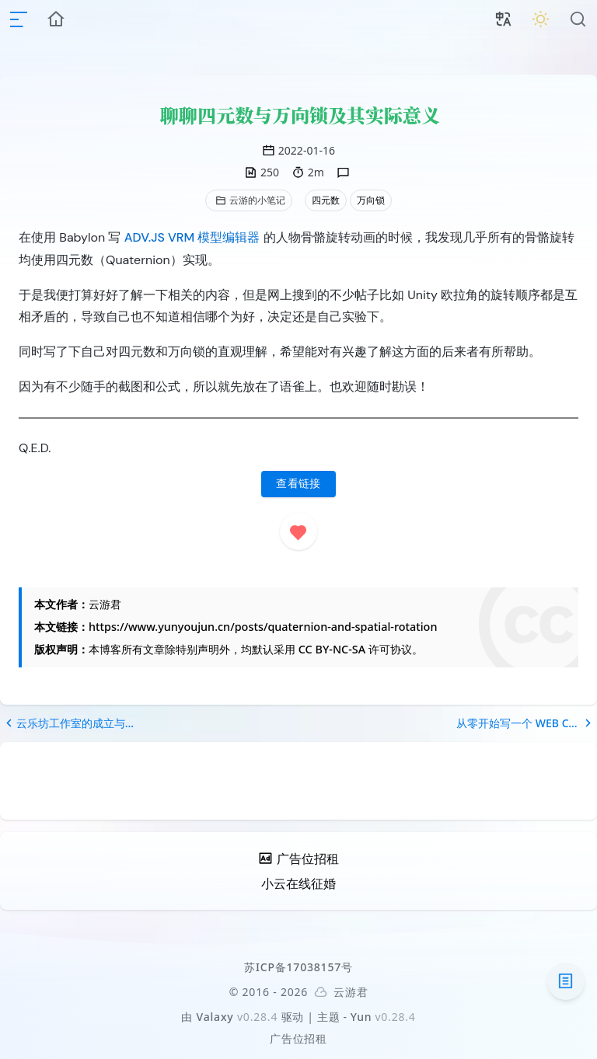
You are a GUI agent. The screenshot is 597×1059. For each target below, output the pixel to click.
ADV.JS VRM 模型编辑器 (192, 237)
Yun (361, 1016)
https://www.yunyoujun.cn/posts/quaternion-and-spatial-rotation (263, 626)
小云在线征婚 (298, 883)
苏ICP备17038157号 (298, 967)
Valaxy (215, 1016)
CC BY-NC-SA (331, 649)
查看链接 (298, 483)
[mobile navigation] (18, 19)
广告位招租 (298, 1038)
